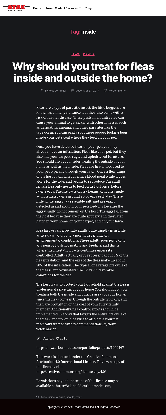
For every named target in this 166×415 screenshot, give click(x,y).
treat (78, 397)
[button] (63, 8)
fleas (75, 53)
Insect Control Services (63, 8)
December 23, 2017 (87, 90)
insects (89, 53)
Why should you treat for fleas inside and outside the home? (83, 72)
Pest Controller (57, 90)
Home (37, 8)
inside (51, 397)
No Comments (117, 90)
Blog (88, 8)
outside (60, 397)
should (70, 397)
